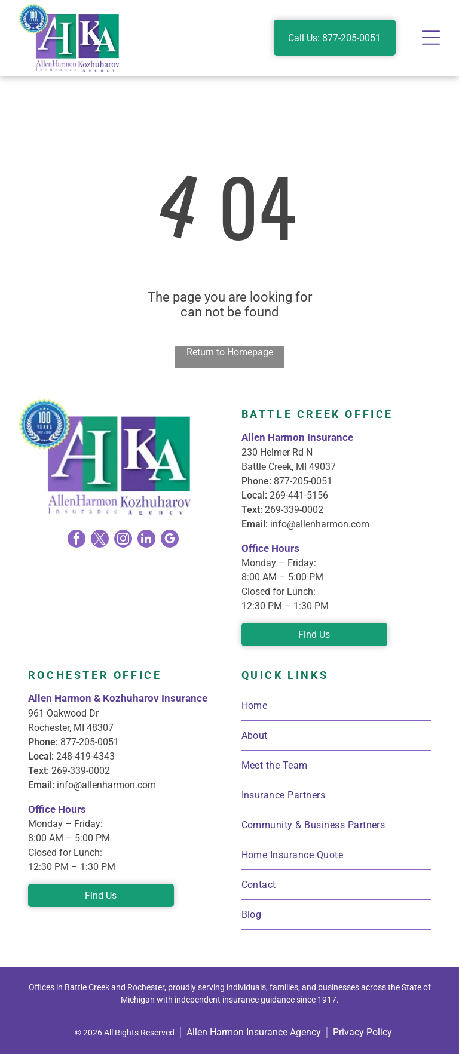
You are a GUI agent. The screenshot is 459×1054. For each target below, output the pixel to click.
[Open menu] (431, 38)
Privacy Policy (362, 1032)
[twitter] (100, 540)
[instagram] (123, 540)
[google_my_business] (170, 540)
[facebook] (76, 540)
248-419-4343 (85, 756)
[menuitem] (336, 706)
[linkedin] (146, 540)
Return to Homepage (229, 352)
